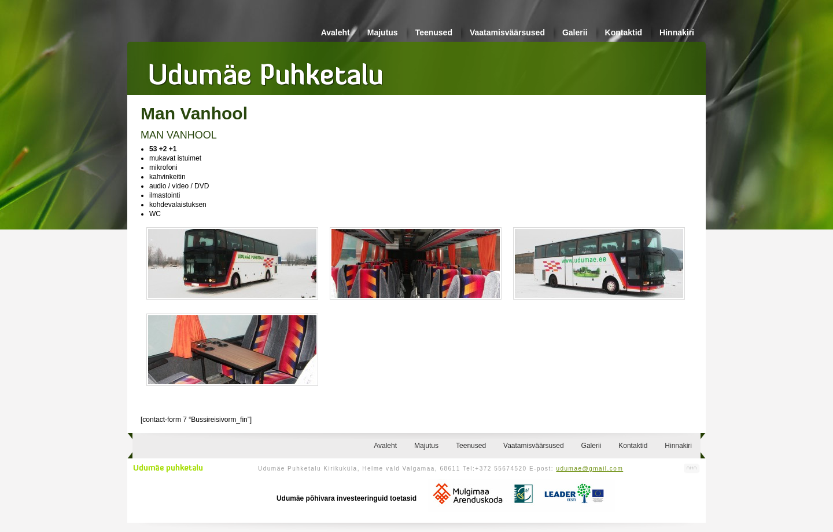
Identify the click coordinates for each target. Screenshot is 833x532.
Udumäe (266, 70)
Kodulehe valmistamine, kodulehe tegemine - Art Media (692, 468)
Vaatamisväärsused (507, 32)
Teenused (433, 32)
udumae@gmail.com (589, 468)
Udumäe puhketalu (168, 468)
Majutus (382, 32)
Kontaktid (624, 32)
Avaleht (335, 32)
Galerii (575, 32)
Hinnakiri (676, 32)
